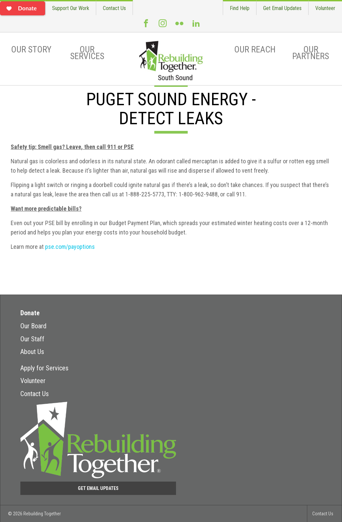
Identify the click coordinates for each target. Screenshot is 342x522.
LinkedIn (196, 26)
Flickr (179, 26)
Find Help (239, 8)
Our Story (31, 49)
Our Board (33, 326)
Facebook (146, 26)
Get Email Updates (282, 8)
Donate (30, 313)
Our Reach (255, 49)
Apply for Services (44, 368)
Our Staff (32, 339)
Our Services (87, 52)
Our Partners (310, 52)
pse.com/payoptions (70, 246)
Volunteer (325, 8)
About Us (32, 352)
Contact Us (114, 8)
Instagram (162, 26)
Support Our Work (70, 8)
